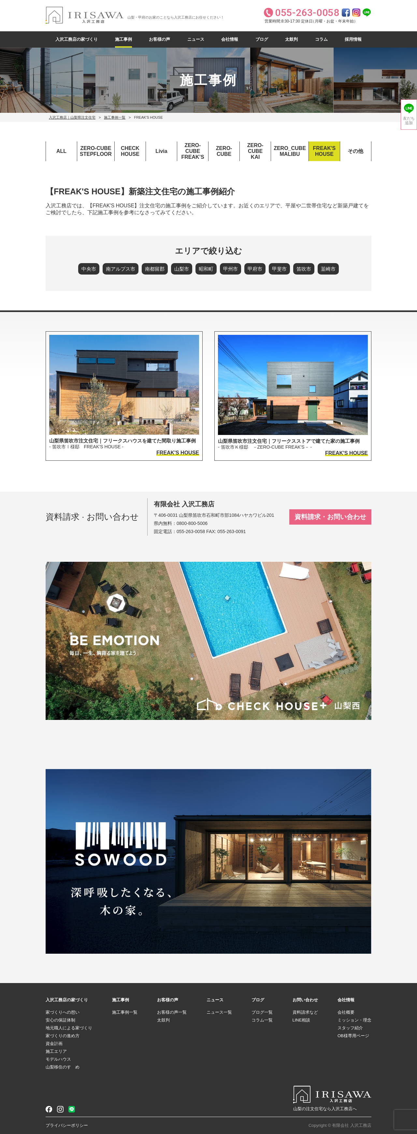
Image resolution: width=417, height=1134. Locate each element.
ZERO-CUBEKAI (255, 151)
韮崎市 (328, 269)
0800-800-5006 (192, 523)
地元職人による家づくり (69, 1027)
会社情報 (229, 39)
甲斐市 (279, 269)
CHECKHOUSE (130, 151)
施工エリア (56, 1051)
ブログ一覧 (262, 1012)
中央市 (88, 269)
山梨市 (181, 269)
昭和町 (206, 269)
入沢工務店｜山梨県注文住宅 (72, 117)
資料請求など (305, 1012)
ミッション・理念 (354, 1020)
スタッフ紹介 (350, 1027)
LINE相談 (301, 1020)
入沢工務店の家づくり (76, 39)
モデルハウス (58, 1059)
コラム (321, 39)
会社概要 (346, 1012)
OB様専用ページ (353, 1035)
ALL (61, 151)
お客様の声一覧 (172, 1012)
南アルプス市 (120, 269)
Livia (161, 151)
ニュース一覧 (219, 1012)
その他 (355, 151)
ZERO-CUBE (224, 151)
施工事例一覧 (114, 117)
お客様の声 (159, 39)
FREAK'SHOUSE (324, 151)
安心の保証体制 (60, 1020)
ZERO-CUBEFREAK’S (192, 151)
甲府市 (255, 269)
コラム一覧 (262, 1020)
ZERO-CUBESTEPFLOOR (96, 151)
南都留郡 (155, 269)
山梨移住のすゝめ (62, 1067)
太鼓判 (291, 39)
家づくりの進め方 (62, 1035)
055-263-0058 (191, 531)
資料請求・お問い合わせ (330, 516)
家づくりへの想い (62, 1012)
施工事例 (123, 39)
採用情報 (353, 39)
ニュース (195, 39)
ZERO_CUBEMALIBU (290, 151)
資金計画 (54, 1043)
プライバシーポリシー (67, 1125)
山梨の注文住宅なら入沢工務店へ (325, 1108)
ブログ (261, 39)
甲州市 (230, 269)
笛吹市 (303, 269)
